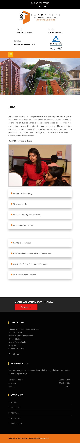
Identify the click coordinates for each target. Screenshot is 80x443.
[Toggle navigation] (10, 54)
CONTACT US (17, 423)
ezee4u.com (44, 438)
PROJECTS (15, 418)
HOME (14, 402)
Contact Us (26, 307)
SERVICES (15, 413)
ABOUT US (15, 407)
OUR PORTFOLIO (41, 3)
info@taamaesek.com (24, 44)
